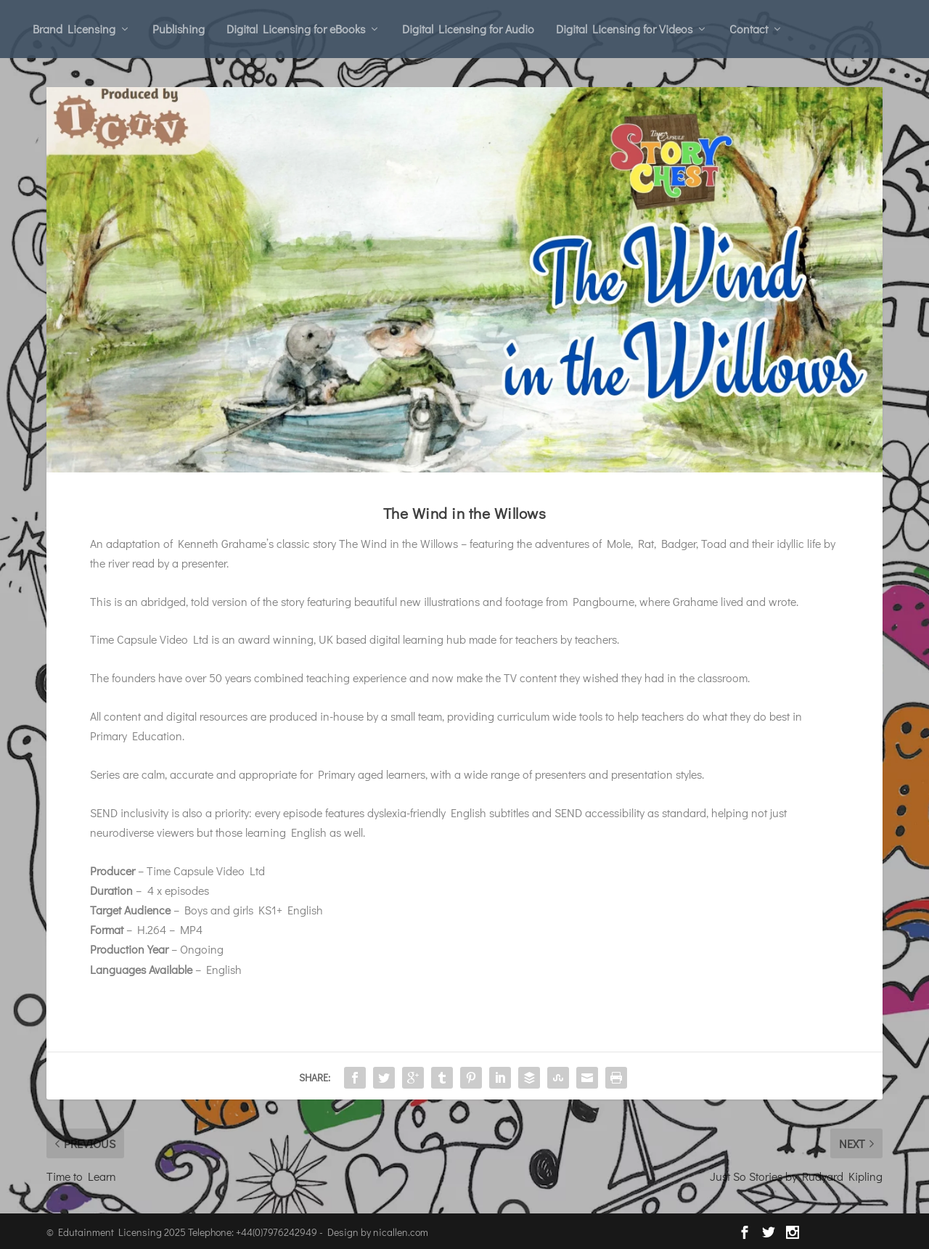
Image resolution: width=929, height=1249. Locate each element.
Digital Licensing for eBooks (295, 28)
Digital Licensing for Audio (468, 28)
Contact (748, 28)
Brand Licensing (74, 28)
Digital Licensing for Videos (624, 28)
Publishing (178, 28)
